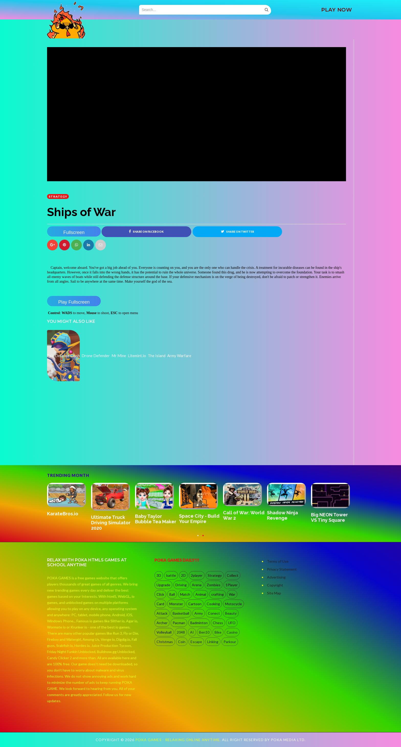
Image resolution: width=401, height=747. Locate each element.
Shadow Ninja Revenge (282, 515)
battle (171, 575)
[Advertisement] (85, 451)
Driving (181, 585)
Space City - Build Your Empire (199, 518)
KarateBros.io (62, 513)
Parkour (230, 641)
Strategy (58, 196)
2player (197, 575)
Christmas (165, 641)
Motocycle (233, 604)
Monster (176, 604)
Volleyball (164, 632)
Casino (232, 632)
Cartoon (195, 604)
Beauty (231, 613)
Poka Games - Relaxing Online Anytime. (178, 740)
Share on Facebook (146, 231)
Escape (196, 641)
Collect (232, 575)
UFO (232, 623)
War (232, 594)
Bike (218, 632)
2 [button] (203, 538)
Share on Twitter (237, 231)
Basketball (181, 613)
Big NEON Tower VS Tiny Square (329, 517)
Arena (197, 585)
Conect (214, 613)
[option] (69, 500)
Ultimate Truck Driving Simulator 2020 (110, 523)
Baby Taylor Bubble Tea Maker (155, 519)
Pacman (179, 623)
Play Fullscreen (74, 302)
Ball (172, 594)
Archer (162, 623)
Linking (212, 641)
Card (160, 604)
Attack (162, 613)
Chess (218, 623)
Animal (200, 594)
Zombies (213, 585)
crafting (217, 594)
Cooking (213, 604)
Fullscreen (73, 232)
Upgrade (163, 585)
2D (183, 575)
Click (160, 594)
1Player (232, 585)
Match (185, 594)
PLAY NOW (336, 10)
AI (192, 632)
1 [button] (198, 538)
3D (159, 575)
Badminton (199, 623)
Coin (181, 641)
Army (198, 613)
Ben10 (204, 632)
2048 (181, 632)
